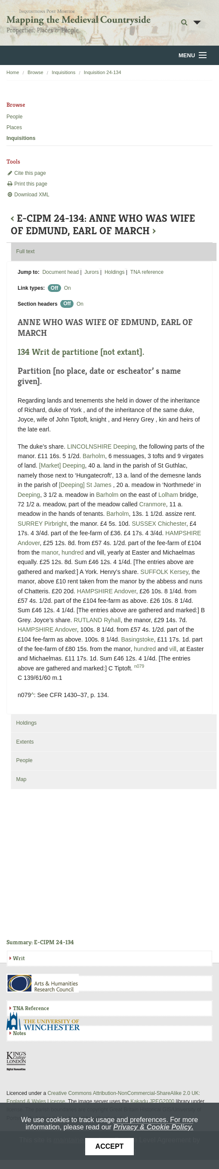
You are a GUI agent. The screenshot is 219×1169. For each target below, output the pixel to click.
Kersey (179, 571)
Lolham (168, 494)
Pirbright (55, 523)
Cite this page (26, 173)
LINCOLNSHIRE (89, 446)
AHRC (43, 983)
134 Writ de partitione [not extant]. (81, 352)
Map (21, 779)
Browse (35, 72)
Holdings (115, 272)
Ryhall (112, 620)
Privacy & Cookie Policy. (153, 1127)
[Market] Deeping (62, 465)
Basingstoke (137, 639)
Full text (25, 251)
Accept (110, 1146)
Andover (29, 543)
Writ (19, 958)
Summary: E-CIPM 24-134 (40, 942)
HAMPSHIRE (183, 533)
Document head (60, 272)
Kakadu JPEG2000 (152, 1101)
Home (12, 72)
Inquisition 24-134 (102, 72)
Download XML (27, 195)
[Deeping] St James (85, 484)
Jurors (91, 272)
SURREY (30, 523)
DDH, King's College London (16, 1061)
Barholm (94, 456)
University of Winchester (46, 1022)
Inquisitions (63, 72)
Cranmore (152, 504)
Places (14, 127)
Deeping (124, 446)
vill (173, 648)
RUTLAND (88, 620)
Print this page (26, 184)
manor (49, 552)
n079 (139, 666)
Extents (25, 742)
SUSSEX (144, 523)
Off (54, 288)
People (14, 117)
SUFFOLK (154, 571)
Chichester (172, 523)
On (67, 288)
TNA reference (146, 272)
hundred (72, 552)
